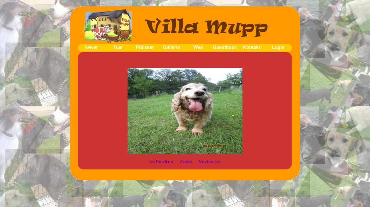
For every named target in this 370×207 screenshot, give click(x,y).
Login (278, 47)
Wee (198, 47)
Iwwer (91, 47)
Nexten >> (209, 161)
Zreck (186, 161)
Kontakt (251, 47)
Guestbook (225, 47)
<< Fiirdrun (161, 161)
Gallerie (171, 47)
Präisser (145, 47)
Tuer (118, 47)
